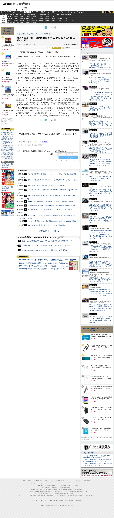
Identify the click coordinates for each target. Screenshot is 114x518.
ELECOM (9, 18)
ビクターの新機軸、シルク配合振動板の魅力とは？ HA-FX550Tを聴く (52, 221)
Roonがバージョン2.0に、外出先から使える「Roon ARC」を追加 (46, 245)
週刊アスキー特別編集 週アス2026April (7, 188)
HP (53, 16)
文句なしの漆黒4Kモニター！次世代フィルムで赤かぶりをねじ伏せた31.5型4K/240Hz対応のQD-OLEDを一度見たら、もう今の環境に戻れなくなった (100, 96)
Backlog (53, 20)
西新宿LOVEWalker (51, 495)
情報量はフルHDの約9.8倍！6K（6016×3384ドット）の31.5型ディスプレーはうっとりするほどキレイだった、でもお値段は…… (100, 292)
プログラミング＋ (66, 491)
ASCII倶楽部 (108, 12)
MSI (41, 16)
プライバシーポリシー (50, 500)
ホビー (48, 12)
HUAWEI (53, 18)
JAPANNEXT (22, 22)
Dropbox (41, 20)
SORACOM (50, 489)
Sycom (28, 16)
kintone (22, 20)
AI (7, 12)
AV (58, 12)
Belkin (65, 18)
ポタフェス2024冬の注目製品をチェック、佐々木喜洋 (46, 185)
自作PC (54, 12)
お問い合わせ (69, 500)
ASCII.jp (8, 4)
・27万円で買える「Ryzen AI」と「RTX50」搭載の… (7, 143)
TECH (21, 12)
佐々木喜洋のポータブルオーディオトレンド (32, 34)
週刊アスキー (34, 14)
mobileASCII (63, 493)
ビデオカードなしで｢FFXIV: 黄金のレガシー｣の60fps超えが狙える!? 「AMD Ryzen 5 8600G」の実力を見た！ (100, 319)
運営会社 (61, 500)
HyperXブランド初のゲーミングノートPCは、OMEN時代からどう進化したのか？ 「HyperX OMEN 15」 (100, 80)
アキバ (62, 12)
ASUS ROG (22, 18)
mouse (16, 16)
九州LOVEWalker (71, 495)
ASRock (41, 18)
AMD (16, 18)
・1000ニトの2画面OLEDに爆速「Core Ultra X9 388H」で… (7, 138)
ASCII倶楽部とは (9, 159)
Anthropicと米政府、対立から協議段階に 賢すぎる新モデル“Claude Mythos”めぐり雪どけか (53, 269)
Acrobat (16, 20)
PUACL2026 (68, 14)
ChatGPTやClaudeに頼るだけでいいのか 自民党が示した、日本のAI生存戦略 (47, 260)
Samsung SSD (34, 489)
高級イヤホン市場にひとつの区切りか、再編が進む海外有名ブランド (47, 241)
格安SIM (12, 14)
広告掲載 (77, 500)
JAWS (9, 20)
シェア (36, 47)
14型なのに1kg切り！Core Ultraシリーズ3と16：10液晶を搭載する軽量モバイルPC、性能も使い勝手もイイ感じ (100, 248)
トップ (3, 12)
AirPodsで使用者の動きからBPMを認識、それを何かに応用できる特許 (51, 205)
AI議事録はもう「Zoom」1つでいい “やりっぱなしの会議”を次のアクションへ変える (100, 280)
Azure (28, 20)
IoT (10, 12)
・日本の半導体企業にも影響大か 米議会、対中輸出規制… (7, 154)
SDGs (57, 14)
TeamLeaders (42, 14)
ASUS (47, 16)
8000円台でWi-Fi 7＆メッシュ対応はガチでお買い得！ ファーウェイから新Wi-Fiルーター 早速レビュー (100, 124)
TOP (24, 480)
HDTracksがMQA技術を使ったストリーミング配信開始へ (47, 225)
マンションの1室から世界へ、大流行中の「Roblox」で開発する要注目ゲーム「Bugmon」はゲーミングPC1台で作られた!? (100, 307)
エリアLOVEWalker (32, 495)
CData (47, 20)
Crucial (47, 18)
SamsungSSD (33, 18)
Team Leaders (58, 491)
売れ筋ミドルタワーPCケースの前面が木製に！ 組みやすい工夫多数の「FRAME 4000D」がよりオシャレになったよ (100, 192)
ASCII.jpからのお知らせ (89, 453)
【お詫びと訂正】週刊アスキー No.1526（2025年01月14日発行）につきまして (97, 464)
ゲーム (80, 12)
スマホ (67, 12)
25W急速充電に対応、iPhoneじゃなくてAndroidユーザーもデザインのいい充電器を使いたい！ (100, 150)
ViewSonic (59, 18)
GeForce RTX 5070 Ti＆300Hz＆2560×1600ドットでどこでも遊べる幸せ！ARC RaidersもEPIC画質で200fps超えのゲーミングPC (100, 264)
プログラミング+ (51, 14)
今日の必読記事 (38, 493)
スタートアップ (73, 12)
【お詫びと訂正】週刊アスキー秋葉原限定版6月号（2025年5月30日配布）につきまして (97, 460)
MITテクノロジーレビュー (73, 493)
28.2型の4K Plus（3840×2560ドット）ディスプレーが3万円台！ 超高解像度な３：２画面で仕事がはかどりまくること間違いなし (100, 162)
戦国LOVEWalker (90, 495)
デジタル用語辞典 (54, 493)
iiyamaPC (22, 16)
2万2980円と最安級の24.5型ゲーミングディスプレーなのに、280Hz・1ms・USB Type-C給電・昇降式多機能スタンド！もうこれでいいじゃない (100, 234)
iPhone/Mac (35, 12)
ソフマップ (28, 22)
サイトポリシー (37, 500)
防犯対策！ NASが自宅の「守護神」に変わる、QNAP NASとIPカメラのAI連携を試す (100, 135)
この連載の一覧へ (47, 231)
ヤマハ (65, 20)
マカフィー (9, 22)
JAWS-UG (43, 485)
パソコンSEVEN (34, 16)
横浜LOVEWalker (42, 495)
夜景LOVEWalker (61, 495)
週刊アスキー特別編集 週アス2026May (7, 165)
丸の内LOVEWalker (80, 495)
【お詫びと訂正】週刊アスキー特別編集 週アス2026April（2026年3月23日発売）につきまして (97, 456)
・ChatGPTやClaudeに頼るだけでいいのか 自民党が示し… (7, 132)
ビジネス (15, 12)
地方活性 (62, 14)
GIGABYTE (28, 18)
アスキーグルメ (26, 14)
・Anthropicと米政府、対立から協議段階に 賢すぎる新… (7, 149)
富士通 (9, 16)
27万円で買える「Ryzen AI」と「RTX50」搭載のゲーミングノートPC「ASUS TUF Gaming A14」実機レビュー (59, 266)
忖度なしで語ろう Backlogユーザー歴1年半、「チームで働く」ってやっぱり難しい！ (100, 178)
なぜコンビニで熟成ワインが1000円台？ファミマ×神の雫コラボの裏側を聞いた (100, 108)
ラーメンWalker (22, 495)
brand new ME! (67, 487)
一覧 (49, 47)
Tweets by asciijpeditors (88, 50)
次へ (52, 27)
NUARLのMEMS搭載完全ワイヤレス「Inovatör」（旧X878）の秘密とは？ (53, 201)
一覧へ (110, 452)
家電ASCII (18, 14)
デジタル (23, 3)
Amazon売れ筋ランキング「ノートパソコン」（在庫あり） (7, 31)
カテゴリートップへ (72, 130)
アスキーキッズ (4, 14)
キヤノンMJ (16, 22)
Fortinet (60, 20)
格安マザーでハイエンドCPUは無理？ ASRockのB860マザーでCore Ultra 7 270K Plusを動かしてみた (100, 219)
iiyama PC (54, 483)
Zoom (72, 20)
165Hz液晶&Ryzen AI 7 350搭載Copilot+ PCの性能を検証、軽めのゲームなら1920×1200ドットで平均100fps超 (100, 207)
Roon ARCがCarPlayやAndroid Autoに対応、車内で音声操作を (44, 250)
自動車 (43, 12)
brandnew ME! (34, 22)
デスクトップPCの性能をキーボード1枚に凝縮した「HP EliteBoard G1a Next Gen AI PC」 (100, 66)
